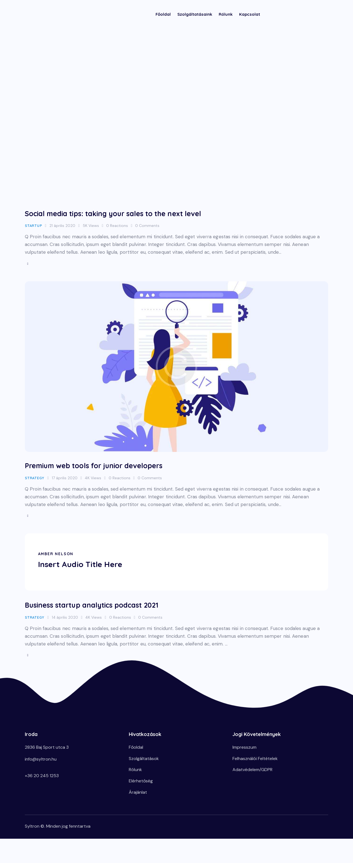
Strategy (34, 482)
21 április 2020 (62, 226)
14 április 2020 (65, 623)
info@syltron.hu (41, 768)
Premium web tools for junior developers (119, 469)
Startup (33, 226)
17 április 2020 (64, 481)
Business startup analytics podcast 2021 (116, 611)
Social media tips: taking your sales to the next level (145, 213)
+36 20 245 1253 (42, 785)
